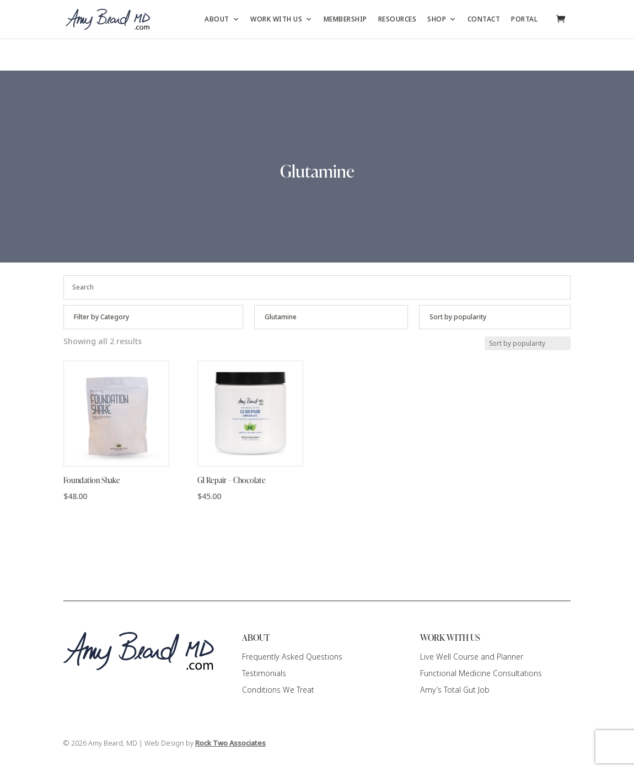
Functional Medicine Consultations (481, 673)
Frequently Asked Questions (292, 656)
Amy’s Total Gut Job (455, 689)
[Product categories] (153, 317)
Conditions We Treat (278, 689)
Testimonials (264, 673)
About (222, 19)
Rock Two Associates (230, 743)
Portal (524, 19)
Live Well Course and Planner (471, 656)
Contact (484, 19)
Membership (345, 19)
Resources (397, 19)
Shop (441, 19)
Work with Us (281, 19)
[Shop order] (495, 317)
